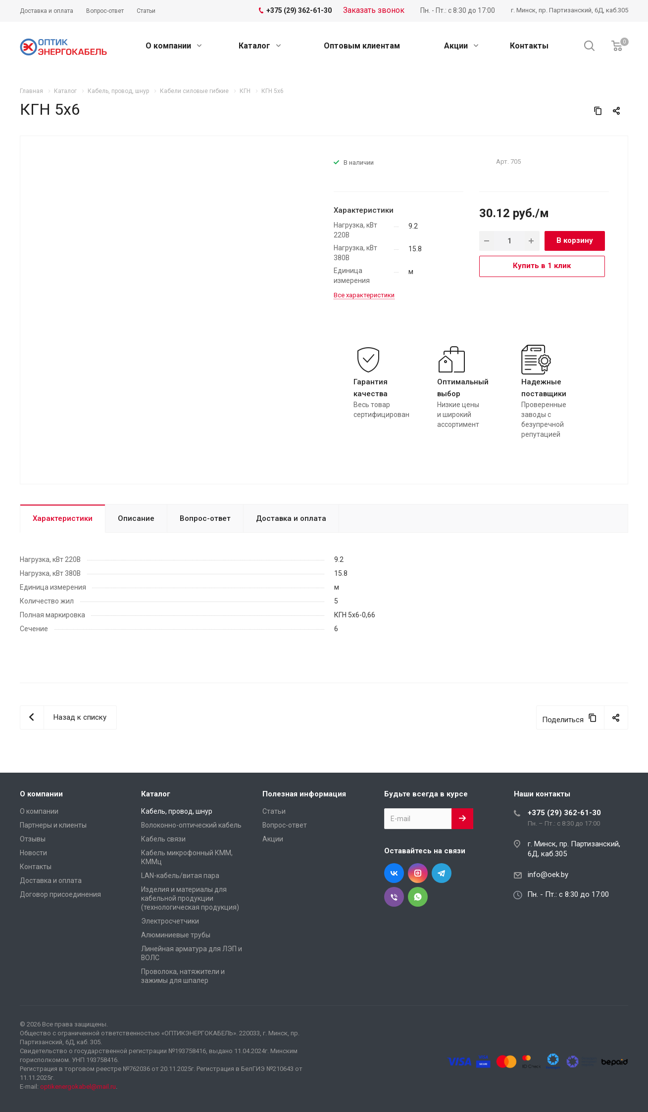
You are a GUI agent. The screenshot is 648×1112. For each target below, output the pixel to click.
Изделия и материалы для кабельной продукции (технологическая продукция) (190, 898)
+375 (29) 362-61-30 (564, 812)
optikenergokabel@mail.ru (78, 1086)
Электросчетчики (170, 921)
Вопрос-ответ (205, 518)
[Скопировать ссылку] (598, 111)
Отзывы (33, 839)
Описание (136, 518)
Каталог (260, 45)
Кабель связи (163, 839)
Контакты (529, 45)
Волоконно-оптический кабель (191, 825)
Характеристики (63, 518)
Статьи (274, 811)
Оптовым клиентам (362, 45)
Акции (461, 45)
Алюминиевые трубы (175, 935)
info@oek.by (548, 874)
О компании (174, 45)
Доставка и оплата (291, 518)
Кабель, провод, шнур (176, 811)
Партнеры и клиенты (53, 825)
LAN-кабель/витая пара (180, 876)
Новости (33, 853)
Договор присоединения (60, 894)
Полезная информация (304, 793)
